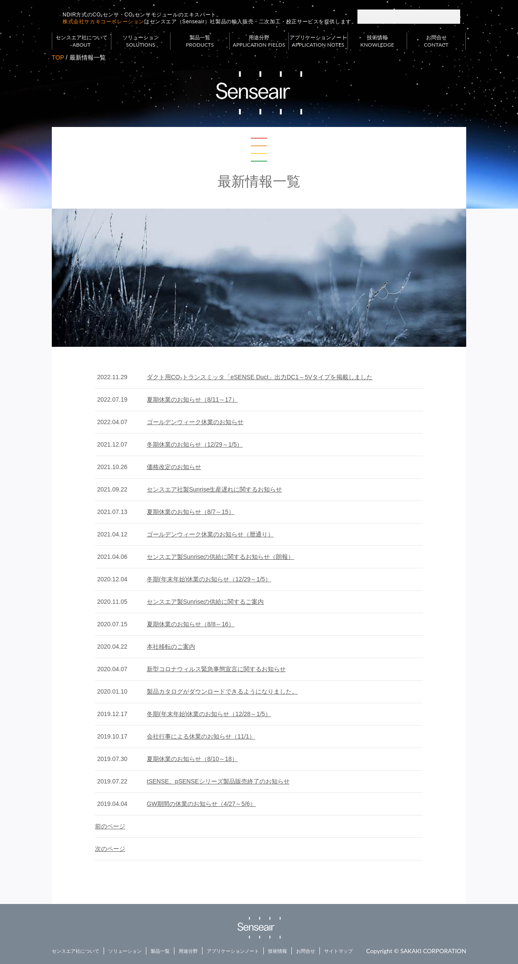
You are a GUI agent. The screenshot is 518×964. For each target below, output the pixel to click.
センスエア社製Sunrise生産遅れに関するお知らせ (214, 489)
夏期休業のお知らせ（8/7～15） (190, 511)
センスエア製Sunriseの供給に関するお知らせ (220, 556)
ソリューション (140, 41)
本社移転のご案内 (171, 646)
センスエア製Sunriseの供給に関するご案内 (205, 601)
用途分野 (259, 41)
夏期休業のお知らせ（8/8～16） (190, 624)
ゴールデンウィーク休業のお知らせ (195, 422)
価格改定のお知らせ (174, 466)
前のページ (110, 826)
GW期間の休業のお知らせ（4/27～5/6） (201, 803)
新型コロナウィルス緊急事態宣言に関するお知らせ (216, 669)
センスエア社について (81, 41)
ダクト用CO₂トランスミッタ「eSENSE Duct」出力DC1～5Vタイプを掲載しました (260, 377)
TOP (58, 57)
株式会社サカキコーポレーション (103, 22)
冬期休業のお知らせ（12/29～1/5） (195, 444)
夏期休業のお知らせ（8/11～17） (192, 399)
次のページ (110, 848)
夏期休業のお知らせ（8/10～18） (192, 758)
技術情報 (377, 41)
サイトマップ (338, 951)
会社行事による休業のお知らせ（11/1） (201, 736)
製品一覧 (200, 41)
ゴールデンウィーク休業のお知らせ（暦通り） (210, 534)
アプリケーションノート (318, 41)
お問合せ (436, 41)
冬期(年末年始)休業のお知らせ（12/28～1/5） (209, 713)
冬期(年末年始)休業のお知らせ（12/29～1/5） (209, 579)
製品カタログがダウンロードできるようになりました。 (222, 691)
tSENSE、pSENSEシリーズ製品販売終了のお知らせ (218, 781)
